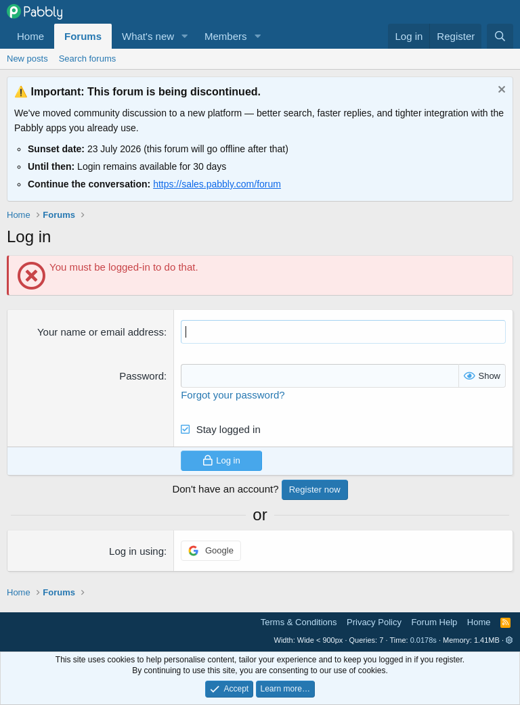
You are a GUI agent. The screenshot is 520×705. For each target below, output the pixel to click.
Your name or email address (100, 332)
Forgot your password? (232, 395)
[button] (184, 36)
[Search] (500, 36)
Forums (83, 36)
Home (30, 36)
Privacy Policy (374, 622)
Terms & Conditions (299, 622)
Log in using (136, 551)
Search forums (87, 58)
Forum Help (434, 622)
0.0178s (423, 640)
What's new (148, 36)
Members (225, 36)
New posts (27, 58)
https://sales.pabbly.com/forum (217, 184)
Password (141, 376)
